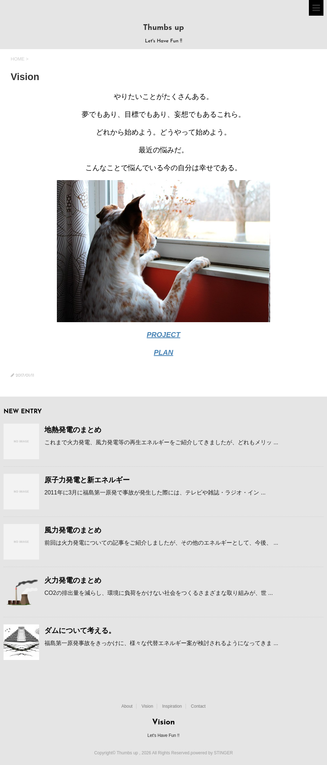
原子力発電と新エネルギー (87, 480)
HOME (18, 59)
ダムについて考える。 (80, 630)
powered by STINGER (212, 752)
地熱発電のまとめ (72, 430)
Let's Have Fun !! (163, 735)
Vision (147, 706)
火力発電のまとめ (72, 580)
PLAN (163, 352)
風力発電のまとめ (72, 530)
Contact (198, 706)
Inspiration (172, 706)
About (127, 706)
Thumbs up (163, 28)
